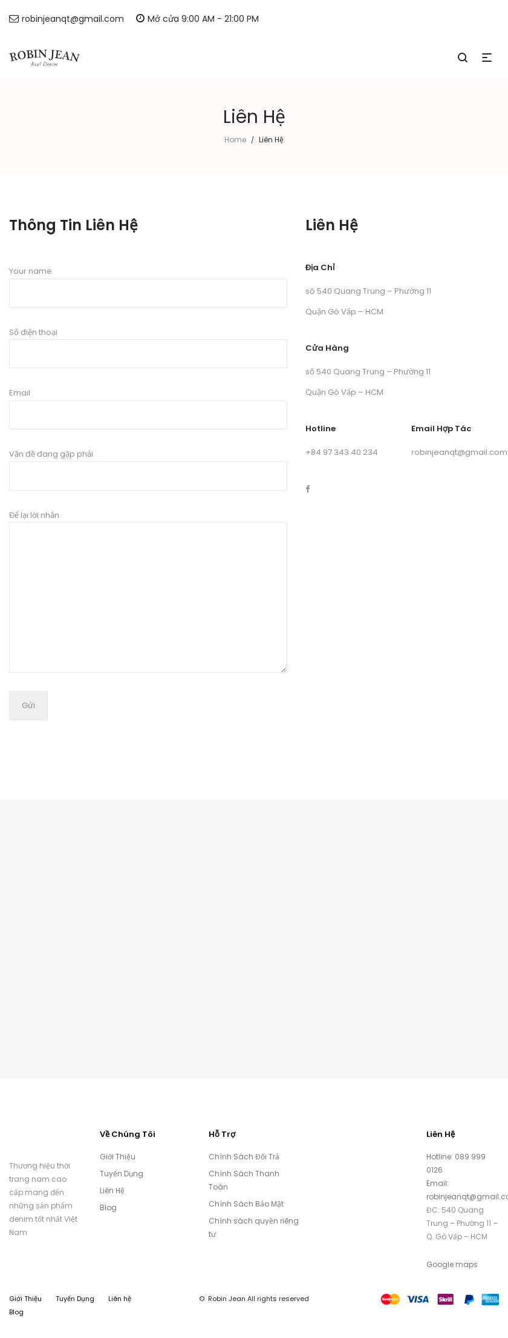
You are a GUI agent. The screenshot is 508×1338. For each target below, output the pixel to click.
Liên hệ (119, 1298)
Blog (108, 1207)
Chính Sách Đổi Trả (244, 1156)
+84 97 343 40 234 (341, 452)
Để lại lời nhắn (148, 591)
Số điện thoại (148, 347)
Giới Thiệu (117, 1156)
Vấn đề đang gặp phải (148, 469)
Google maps (452, 1264)
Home (235, 139)
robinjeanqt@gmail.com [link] (459, 452)
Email (148, 408)
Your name (148, 286)
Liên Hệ (112, 1190)
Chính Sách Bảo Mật (246, 1204)
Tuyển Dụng (121, 1173)
